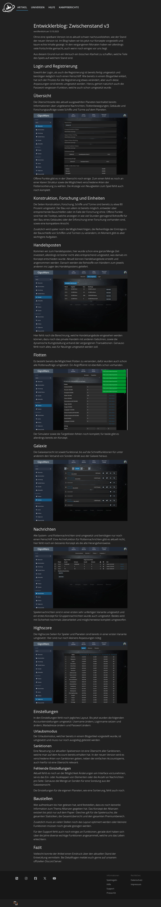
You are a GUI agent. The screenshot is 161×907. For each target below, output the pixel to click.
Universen (38, 7)
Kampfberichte (69, 7)
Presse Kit (111, 893)
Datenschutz (136, 880)
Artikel (22, 7)
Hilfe (51, 7)
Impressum (136, 884)
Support (110, 888)
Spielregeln (112, 880)
